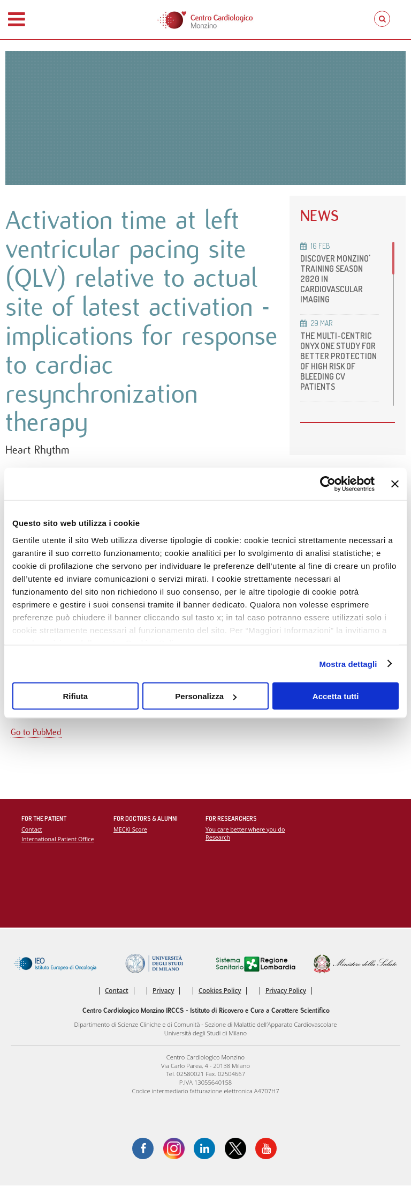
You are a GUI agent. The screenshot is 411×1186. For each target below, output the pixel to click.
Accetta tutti (336, 696)
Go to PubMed (36, 733)
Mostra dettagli (348, 663)
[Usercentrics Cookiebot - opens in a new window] (328, 484)
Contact (31, 830)
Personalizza (206, 696)
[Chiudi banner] (395, 484)
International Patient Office (57, 839)
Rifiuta (75, 696)
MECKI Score (130, 830)
